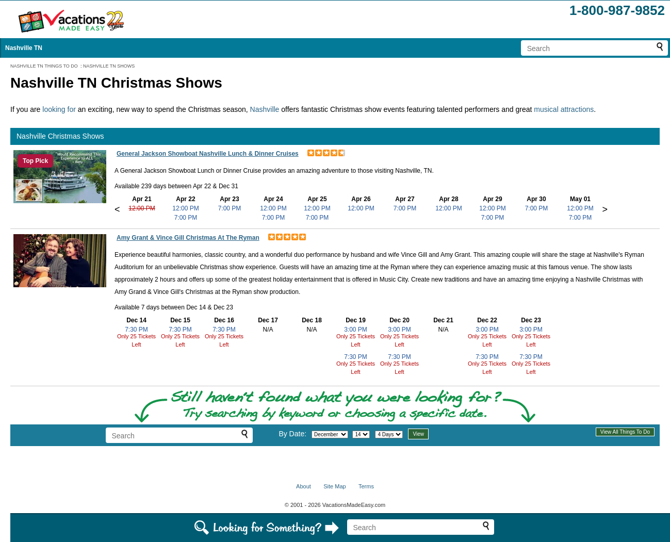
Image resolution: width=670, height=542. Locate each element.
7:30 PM (136, 329)
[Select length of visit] (389, 434)
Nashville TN (23, 48)
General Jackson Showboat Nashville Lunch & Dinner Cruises (208, 153)
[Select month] (330, 434)
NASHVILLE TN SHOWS (109, 66)
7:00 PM (186, 217)
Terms (366, 486)
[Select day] (361, 434)
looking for (59, 109)
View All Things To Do (625, 432)
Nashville (266, 109)
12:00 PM (141, 208)
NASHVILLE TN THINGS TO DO (44, 66)
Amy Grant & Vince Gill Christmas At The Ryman (188, 237)
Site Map (334, 486)
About (303, 486)
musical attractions (564, 109)
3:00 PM (355, 329)
